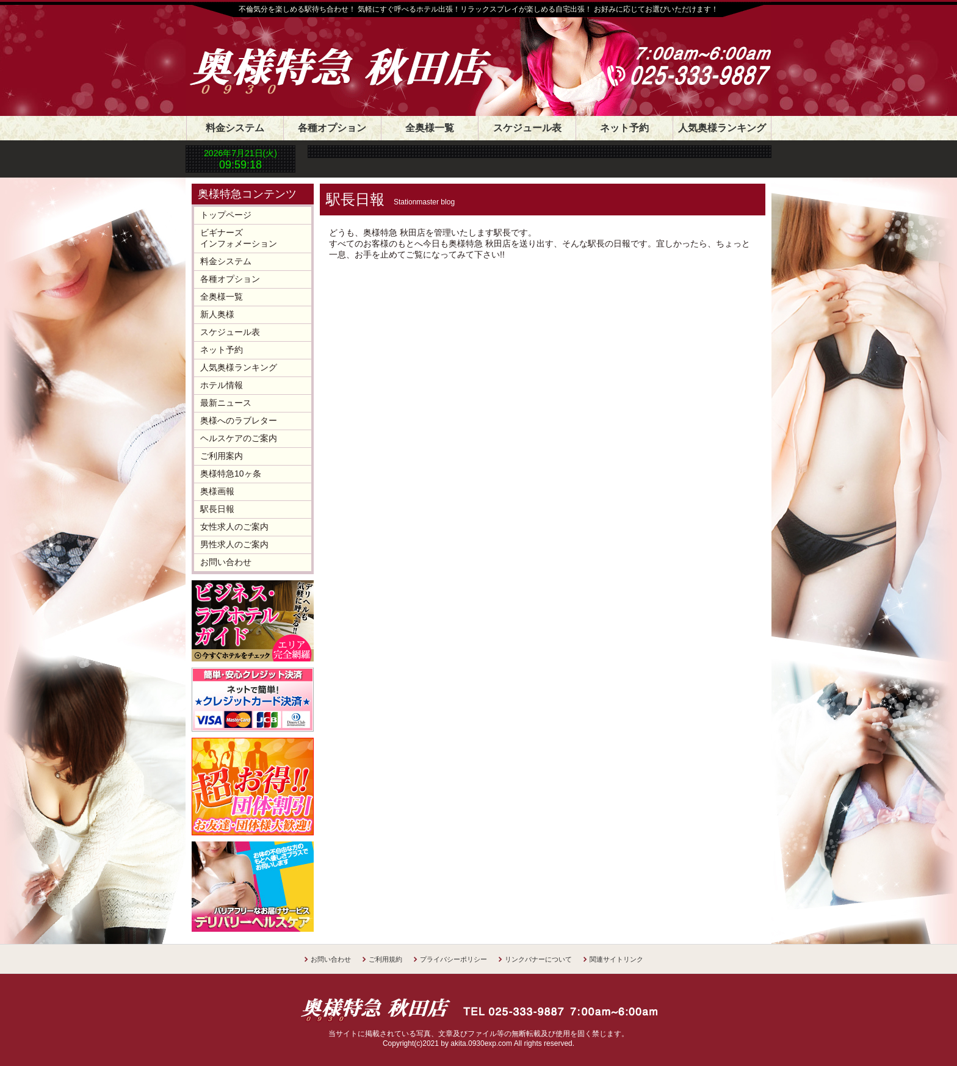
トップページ (225, 215)
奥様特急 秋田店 (353, 56)
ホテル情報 (221, 385)
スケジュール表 (527, 128)
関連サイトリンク (616, 959)
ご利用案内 (221, 456)
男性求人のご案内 (234, 544)
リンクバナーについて (538, 959)
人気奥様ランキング (722, 128)
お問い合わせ (225, 562)
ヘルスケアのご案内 (238, 438)
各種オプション (332, 128)
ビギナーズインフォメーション (238, 238)
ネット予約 (624, 128)
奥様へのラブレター (238, 420)
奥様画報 (217, 491)
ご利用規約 (385, 959)
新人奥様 (217, 314)
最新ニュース (225, 403)
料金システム (235, 128)
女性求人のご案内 (234, 526)
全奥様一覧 (429, 128)
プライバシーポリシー (453, 959)
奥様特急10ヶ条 (230, 473)
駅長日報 (217, 509)
